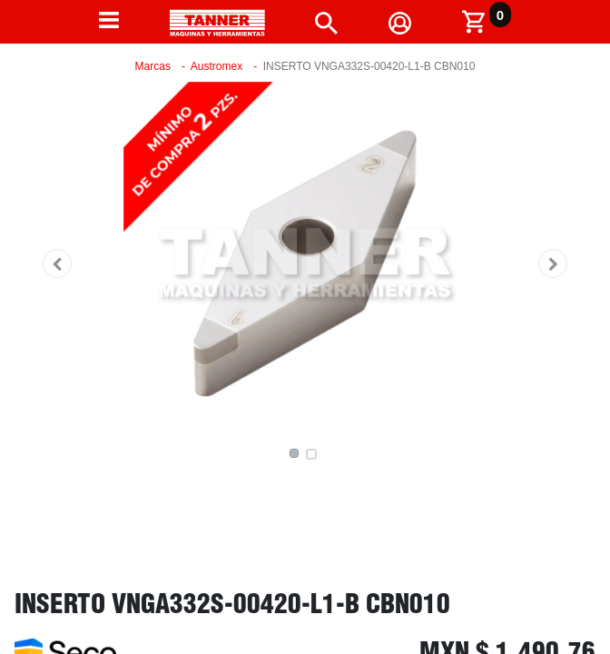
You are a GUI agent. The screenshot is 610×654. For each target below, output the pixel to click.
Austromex (216, 66)
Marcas (153, 66)
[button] (57, 263)
